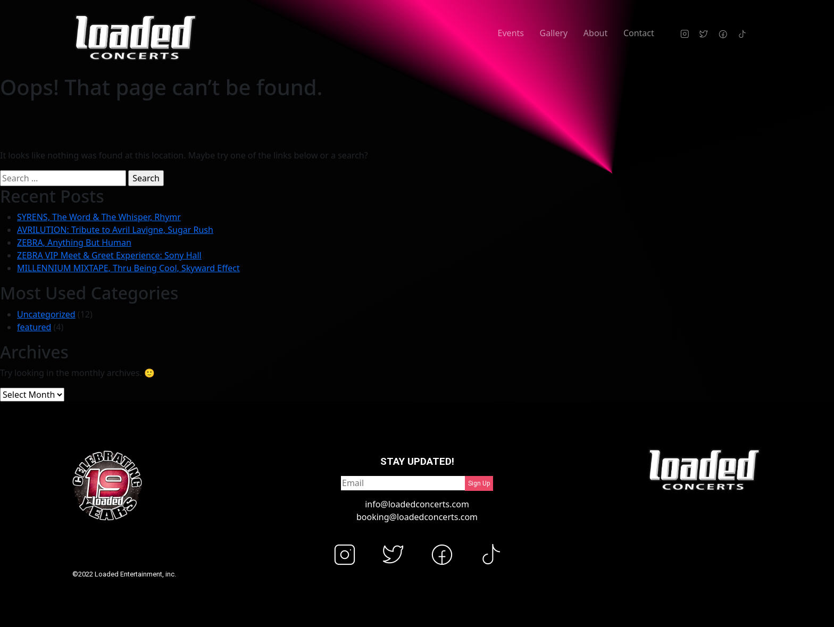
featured (34, 327)
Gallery (554, 33)
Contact (638, 33)
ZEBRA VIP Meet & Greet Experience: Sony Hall (109, 255)
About (595, 33)
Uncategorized (46, 314)
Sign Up (479, 483)
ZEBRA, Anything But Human (74, 242)
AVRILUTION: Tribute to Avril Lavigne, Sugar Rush (115, 230)
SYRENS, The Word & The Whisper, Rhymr (99, 217)
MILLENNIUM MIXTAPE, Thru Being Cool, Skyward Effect (128, 268)
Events (511, 33)
